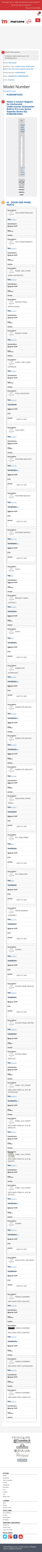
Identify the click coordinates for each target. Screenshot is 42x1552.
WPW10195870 (13, 1101)
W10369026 (12, 1030)
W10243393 (12, 745)
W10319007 (12, 437)
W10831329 (12, 1272)
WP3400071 (12, 643)
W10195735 (12, 1306)
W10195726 (12, 400)
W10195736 (12, 1337)
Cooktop (5, 1492)
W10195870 (12, 1097)
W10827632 (12, 1034)
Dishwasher (6, 1478)
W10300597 (12, 371)
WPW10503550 (13, 470)
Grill (4, 1494)
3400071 (11, 638)
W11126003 (12, 812)
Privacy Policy (6, 1527)
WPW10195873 (13, 1204)
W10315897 (12, 807)
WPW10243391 (13, 682)
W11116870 (12, 612)
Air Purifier (6, 1519)
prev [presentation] (21, 180)
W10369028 (12, 1063)
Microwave (6, 1487)
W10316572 (12, 956)
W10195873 (12, 1199)
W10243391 (12, 677)
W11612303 (12, 849)
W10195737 (12, 1402)
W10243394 (12, 776)
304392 (10, 576)
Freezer (5, 1482)
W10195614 (12, 249)
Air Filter (5, 1515)
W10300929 (12, 280)
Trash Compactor (7, 1480)
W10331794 (12, 466)
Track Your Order (7, 1529)
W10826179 (12, 961)
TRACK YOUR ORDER (33, 8)
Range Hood (6, 1496)
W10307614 (12, 1230)
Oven (4, 1489)
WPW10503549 (13, 544)
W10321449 (12, 920)
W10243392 (12, 714)
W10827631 (12, 998)
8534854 (11, 881)
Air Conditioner (7, 1512)
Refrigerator (6, 1485)
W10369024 (12, 993)
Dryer (4, 1503)
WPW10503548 (13, 507)
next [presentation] (21, 184)
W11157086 (12, 405)
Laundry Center (7, 1507)
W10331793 (12, 539)
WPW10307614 (13, 1235)
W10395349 (12, 340)
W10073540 (12, 1267)
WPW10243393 (13, 750)
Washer (5, 1505)
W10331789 (12, 503)
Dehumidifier (6, 1517)
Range (4, 1475)
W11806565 (12, 885)
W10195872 (12, 1166)
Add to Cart (21, 419)
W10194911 (12, 607)
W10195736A (12, 1342)
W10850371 (12, 924)
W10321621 (12, 311)
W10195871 (12, 1132)
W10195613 (12, 220)
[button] (20, 189)
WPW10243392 (13, 718)
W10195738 (12, 1370)
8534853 (11, 844)
